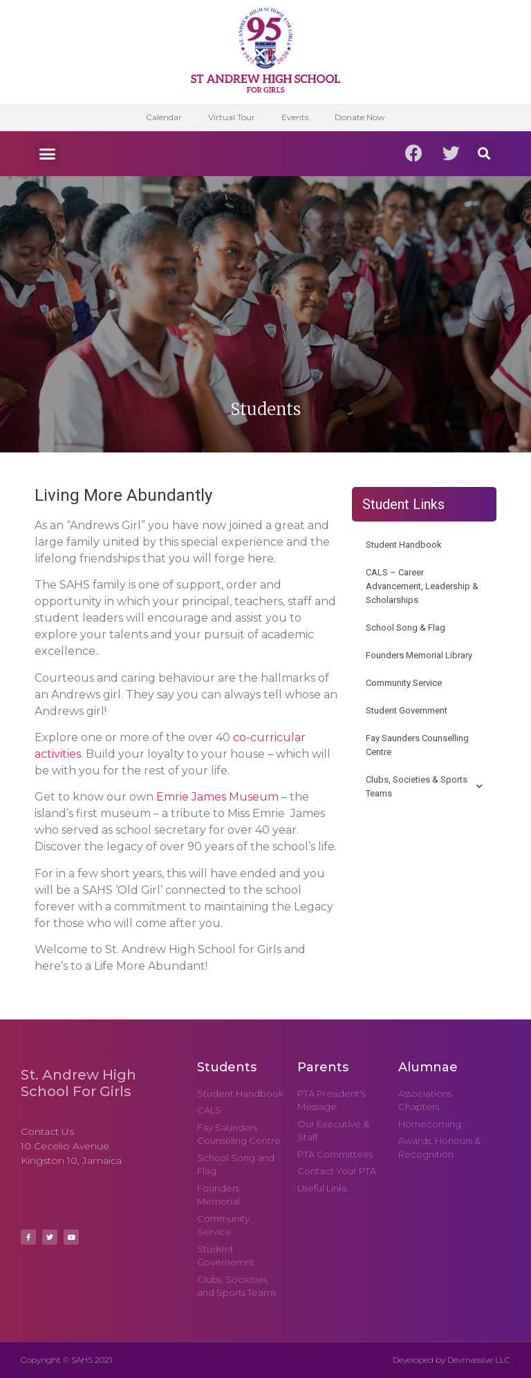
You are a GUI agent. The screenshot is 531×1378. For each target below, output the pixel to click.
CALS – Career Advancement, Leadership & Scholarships (422, 586)
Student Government (406, 710)
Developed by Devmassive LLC (451, 1360)
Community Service (404, 683)
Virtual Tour (230, 117)
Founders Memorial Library (419, 655)
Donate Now (362, 117)
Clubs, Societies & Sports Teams (424, 786)
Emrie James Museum (217, 796)
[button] (48, 154)
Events (295, 117)
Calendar (162, 117)
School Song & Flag (405, 627)
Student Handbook (404, 544)
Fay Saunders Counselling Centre (417, 745)
